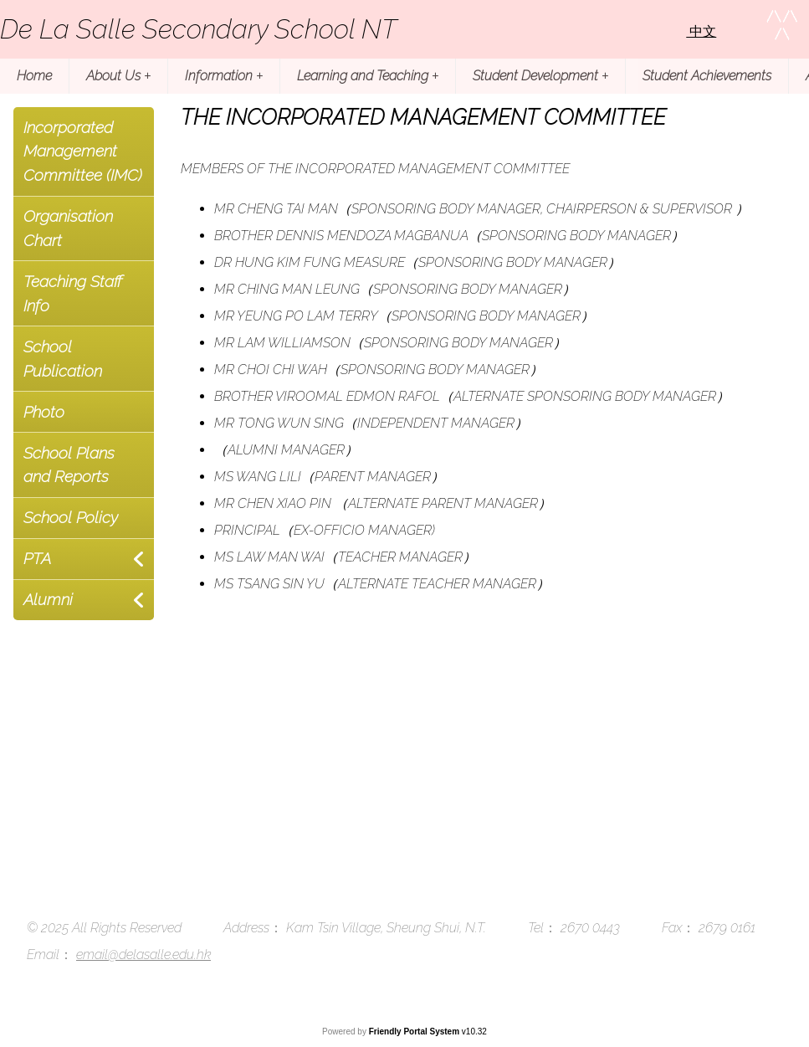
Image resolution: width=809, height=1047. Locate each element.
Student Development (540, 76)
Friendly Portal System (415, 1031)
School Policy (70, 517)
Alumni (48, 599)
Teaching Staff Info (72, 293)
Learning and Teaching (367, 76)
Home (34, 76)
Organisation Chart (68, 228)
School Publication (62, 358)
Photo (43, 412)
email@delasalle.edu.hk (143, 954)
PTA (37, 558)
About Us (118, 76)
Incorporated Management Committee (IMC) (82, 151)
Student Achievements (707, 76)
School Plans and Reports (69, 465)
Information (224, 76)
